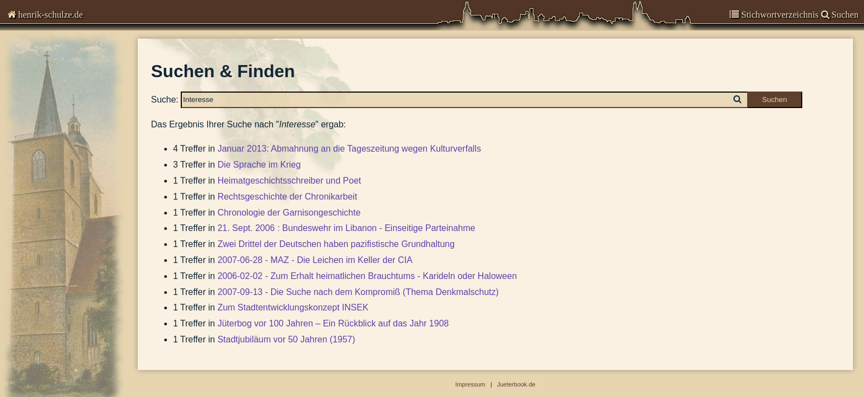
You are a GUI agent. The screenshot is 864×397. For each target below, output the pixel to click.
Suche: (165, 99)
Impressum (35, 152)
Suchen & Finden (50, 168)
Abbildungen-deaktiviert (62, 184)
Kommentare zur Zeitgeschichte (76, 66)
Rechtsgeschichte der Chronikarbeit (287, 196)
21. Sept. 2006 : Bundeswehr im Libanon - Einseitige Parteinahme (347, 228)
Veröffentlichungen (52, 109)
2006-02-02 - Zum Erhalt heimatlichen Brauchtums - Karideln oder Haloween (367, 276)
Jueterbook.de (516, 384)
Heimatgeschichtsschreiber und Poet (289, 180)
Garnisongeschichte (55, 87)
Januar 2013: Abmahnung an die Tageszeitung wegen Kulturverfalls (349, 148)
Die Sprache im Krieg (259, 164)
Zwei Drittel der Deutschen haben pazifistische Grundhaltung (336, 244)
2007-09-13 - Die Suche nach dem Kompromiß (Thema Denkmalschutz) (358, 292)
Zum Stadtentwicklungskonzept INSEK (293, 307)
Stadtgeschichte (47, 130)
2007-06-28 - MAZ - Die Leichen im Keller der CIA (315, 260)
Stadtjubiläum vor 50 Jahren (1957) (286, 339)
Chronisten (37, 44)
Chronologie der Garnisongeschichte (289, 212)
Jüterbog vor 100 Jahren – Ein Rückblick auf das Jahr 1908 (333, 323)
